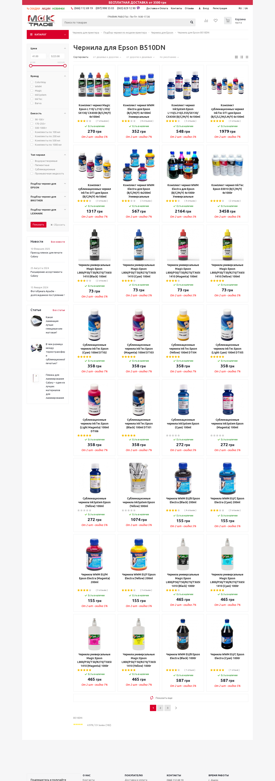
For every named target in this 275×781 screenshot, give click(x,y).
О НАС (87, 775)
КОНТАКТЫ (174, 775)
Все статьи (59, 310)
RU (240, 8)
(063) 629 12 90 (128, 8)
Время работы (219, 775)
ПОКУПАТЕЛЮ (134, 775)
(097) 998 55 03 (105, 8)
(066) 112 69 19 (83, 8)
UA (246, 8)
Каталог (41, 34)
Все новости (58, 242)
